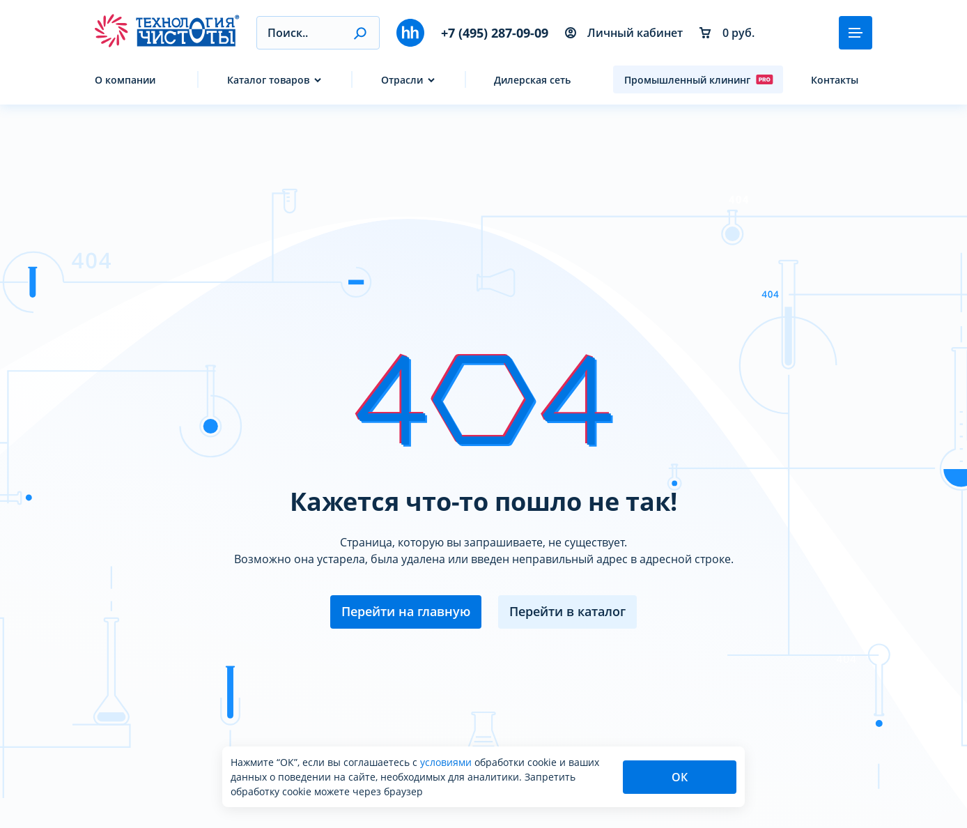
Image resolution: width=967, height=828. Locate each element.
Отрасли (402, 79)
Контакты (834, 79)
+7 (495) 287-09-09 (494, 32)
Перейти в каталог (567, 611)
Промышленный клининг (698, 79)
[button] (360, 33)
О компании (125, 79)
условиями (447, 762)
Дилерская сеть (532, 79)
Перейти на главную (405, 611)
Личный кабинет (624, 32)
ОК (680, 777)
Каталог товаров (268, 79)
